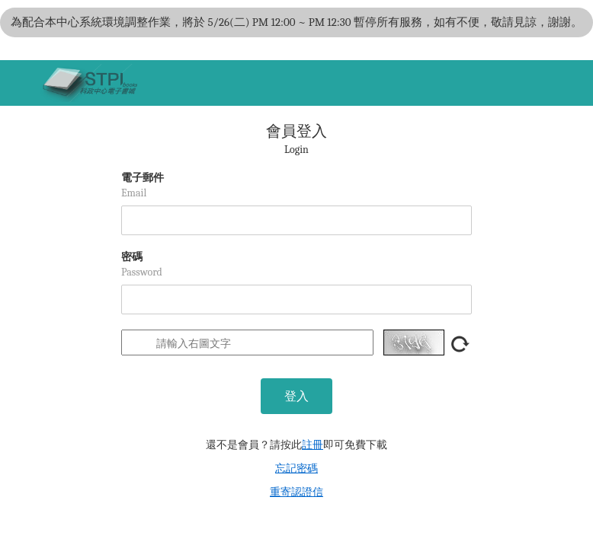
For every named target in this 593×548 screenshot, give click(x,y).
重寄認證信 (296, 492)
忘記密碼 (296, 468)
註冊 (312, 444)
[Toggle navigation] (19, 83)
